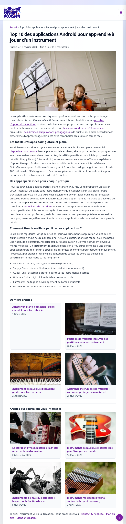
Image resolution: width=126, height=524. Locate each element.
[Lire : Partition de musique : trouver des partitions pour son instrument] (90, 319)
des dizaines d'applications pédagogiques (48, 132)
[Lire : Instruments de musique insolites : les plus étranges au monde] (90, 428)
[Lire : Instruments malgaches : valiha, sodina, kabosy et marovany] (90, 478)
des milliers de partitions (37, 206)
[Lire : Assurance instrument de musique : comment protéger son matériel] (90, 369)
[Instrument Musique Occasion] (12, 12)
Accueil (13, 27)
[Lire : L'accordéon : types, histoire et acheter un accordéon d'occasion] (35, 428)
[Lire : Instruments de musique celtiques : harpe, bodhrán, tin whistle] (35, 478)
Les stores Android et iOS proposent (84, 128)
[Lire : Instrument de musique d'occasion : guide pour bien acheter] (35, 369)
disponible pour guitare (23, 151)
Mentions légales (27, 517)
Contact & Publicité (92, 513)
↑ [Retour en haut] (119, 517)
